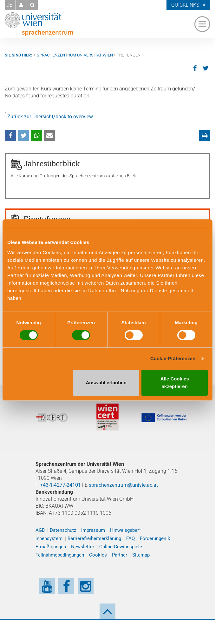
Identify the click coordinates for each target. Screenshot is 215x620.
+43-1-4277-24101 (60, 485)
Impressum (93, 530)
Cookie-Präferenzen (173, 358)
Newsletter (82, 547)
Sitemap (141, 555)
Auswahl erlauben (106, 382)
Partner (119, 555)
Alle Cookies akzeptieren (174, 382)
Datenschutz (63, 530)
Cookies (98, 555)
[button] (21, 5)
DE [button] (9, 5)
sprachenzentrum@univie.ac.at (123, 485)
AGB (40, 530)
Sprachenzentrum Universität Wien (75, 55)
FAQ (130, 538)
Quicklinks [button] (185, 5)
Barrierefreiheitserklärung (94, 538)
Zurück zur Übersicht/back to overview (50, 117)
